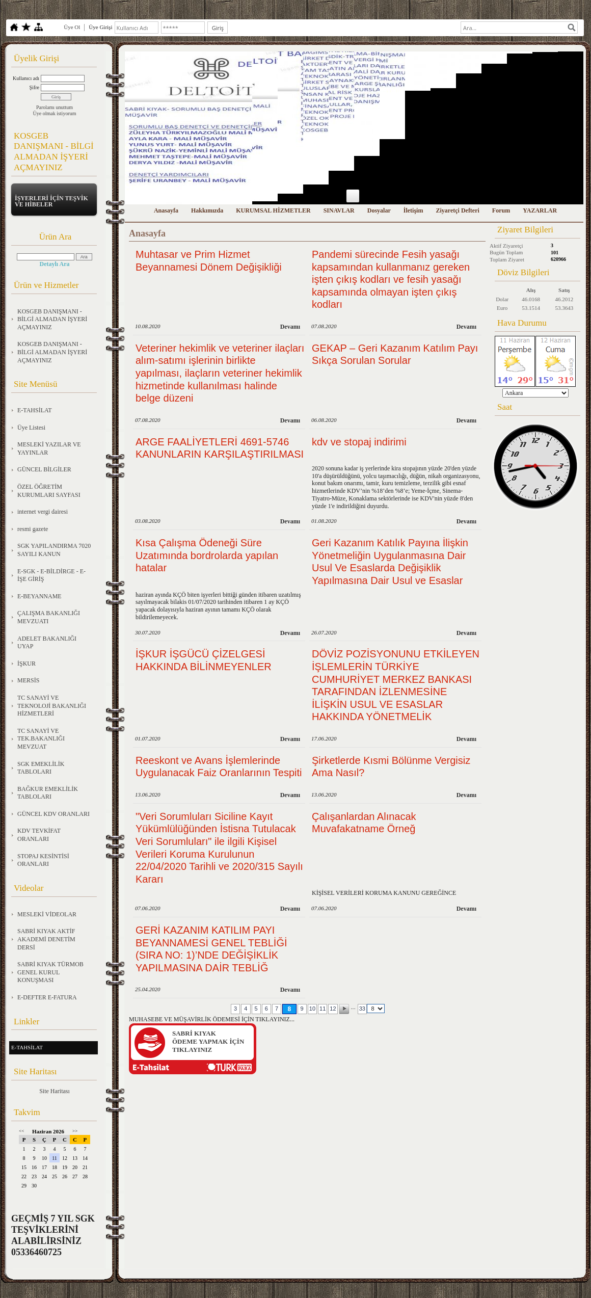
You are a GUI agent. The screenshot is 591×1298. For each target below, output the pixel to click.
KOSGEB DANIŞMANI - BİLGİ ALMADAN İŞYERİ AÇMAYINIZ (52, 319)
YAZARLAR (540, 210)
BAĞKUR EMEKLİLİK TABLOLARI (47, 793)
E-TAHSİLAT (34, 410)
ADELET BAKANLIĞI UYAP (46, 642)
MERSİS (28, 680)
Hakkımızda (207, 210)
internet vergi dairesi (42, 511)
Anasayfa (166, 210)
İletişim (413, 210)
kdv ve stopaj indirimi (359, 441)
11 (322, 1008)
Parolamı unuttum (54, 107)
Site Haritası (54, 1091)
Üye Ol (72, 27)
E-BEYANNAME (39, 596)
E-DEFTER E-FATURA (47, 997)
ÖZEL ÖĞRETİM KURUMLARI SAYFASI (48, 490)
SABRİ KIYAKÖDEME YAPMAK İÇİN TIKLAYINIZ (208, 1041)
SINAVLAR (339, 210)
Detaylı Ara (55, 264)
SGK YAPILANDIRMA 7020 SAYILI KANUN (54, 550)
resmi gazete (32, 529)
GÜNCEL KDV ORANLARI (53, 813)
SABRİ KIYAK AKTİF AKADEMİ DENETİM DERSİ (46, 939)
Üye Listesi (31, 427)
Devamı (290, 326)
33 (362, 1008)
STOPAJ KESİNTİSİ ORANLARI (43, 860)
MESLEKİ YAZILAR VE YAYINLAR (49, 448)
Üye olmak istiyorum (54, 113)
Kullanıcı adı (26, 78)
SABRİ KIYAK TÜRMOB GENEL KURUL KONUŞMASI (50, 972)
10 (312, 1008)
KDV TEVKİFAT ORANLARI (39, 834)
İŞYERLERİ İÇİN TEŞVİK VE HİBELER (51, 201)
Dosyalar (379, 210)
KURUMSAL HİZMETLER (273, 210)
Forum (501, 210)
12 (333, 1008)
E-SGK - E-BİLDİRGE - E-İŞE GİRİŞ (51, 575)
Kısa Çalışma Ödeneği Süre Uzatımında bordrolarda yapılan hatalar (207, 555)
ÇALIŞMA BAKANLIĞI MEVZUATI (48, 617)
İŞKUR (26, 663)
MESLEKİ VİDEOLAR (46, 914)
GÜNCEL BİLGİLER (44, 469)
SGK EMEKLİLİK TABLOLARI (40, 768)
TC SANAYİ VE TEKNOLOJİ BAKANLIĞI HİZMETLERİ (51, 705)
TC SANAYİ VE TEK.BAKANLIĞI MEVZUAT (41, 738)
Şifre (34, 87)
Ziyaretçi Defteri (457, 210)
